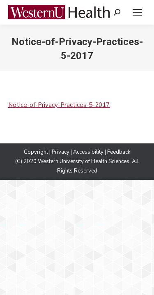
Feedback (118, 152)
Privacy (60, 152)
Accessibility (88, 152)
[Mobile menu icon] (137, 12)
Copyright (36, 152)
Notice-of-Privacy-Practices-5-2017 (59, 105)
